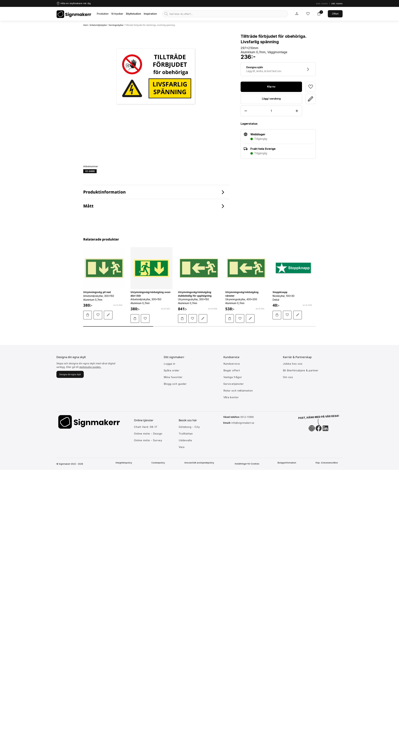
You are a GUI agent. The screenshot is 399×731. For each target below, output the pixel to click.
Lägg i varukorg (271, 98)
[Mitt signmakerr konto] (296, 13)
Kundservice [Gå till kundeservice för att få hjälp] (231, 363)
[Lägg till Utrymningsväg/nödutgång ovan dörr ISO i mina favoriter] (145, 318)
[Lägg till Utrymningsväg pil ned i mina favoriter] (98, 315)
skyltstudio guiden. (90, 367)
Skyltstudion (133, 13)
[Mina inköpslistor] (307, 13)
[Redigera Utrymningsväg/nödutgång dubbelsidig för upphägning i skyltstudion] (203, 318)
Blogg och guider (175, 383)
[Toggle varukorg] (318, 13)
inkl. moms (337, 3)
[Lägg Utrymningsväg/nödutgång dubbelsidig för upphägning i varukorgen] (182, 318)
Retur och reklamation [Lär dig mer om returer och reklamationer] (238, 390)
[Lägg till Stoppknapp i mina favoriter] (287, 315)
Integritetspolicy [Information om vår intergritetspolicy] (125, 463)
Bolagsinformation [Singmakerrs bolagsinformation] (288, 463)
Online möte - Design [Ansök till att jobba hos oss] (148, 433)
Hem (85, 25)
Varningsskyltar (116, 25)
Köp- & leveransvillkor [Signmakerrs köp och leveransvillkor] (328, 463)
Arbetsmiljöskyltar (98, 25)
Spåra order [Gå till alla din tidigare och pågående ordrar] (171, 370)
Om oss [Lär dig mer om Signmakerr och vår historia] (288, 377)
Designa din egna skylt (70, 374)
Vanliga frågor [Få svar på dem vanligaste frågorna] (232, 377)
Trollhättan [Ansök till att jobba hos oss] (186, 433)
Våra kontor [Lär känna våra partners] (231, 397)
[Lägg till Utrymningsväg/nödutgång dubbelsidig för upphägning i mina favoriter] (192, 318)
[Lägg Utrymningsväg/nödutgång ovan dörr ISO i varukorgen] (135, 318)
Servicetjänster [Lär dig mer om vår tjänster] (233, 383)
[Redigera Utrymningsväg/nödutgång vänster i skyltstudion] (250, 318)
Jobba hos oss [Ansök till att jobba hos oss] (293, 363)
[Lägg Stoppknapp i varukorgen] (277, 315)
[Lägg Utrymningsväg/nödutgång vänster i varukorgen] (229, 318)
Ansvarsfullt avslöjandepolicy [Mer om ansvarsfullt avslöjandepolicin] (200, 463)
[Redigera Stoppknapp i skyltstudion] (297, 315)
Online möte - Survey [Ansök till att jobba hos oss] (148, 440)
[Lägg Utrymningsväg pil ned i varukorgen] (87, 315)
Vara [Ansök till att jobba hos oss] (182, 447)
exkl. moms (322, 3)
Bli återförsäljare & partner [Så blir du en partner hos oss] (300, 370)
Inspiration (150, 13)
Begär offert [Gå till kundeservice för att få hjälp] (231, 370)
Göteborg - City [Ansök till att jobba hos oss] (189, 427)
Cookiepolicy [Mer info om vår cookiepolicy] (159, 463)
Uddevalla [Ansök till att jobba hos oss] (185, 440)
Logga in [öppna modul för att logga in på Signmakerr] (169, 363)
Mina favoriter (173, 377)
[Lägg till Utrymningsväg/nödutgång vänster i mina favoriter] (240, 318)
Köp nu (271, 86)
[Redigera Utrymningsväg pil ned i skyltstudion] (108, 315)
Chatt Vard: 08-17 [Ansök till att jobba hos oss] (145, 427)
